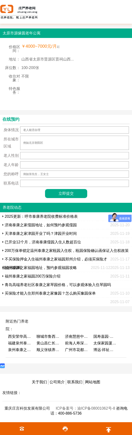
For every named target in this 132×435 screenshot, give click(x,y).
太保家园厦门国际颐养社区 (105, 343)
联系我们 (74, 382)
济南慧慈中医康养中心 (77, 336)
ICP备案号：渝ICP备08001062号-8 (86, 408)
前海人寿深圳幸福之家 (77, 343)
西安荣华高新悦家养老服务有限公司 (20, 336)
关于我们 (39, 382)
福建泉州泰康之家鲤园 (20, 343)
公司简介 (57, 382)
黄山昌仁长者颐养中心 (48, 343)
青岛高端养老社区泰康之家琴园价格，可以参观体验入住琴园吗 (58, 285)
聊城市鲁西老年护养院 (48, 336)
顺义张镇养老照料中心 (48, 350)
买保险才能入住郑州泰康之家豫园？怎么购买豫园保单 (50, 293)
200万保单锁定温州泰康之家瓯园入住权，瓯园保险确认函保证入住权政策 (67, 251)
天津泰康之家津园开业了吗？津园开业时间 (41, 233)
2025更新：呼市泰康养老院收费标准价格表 (41, 216)
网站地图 (92, 382)
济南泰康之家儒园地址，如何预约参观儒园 (41, 225)
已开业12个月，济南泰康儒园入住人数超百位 (43, 242)
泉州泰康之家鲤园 (20, 350)
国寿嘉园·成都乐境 (105, 336)
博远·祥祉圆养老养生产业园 (105, 350)
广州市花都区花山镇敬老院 (77, 350)
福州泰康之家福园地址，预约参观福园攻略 (41, 268)
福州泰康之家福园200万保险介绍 (32, 276)
